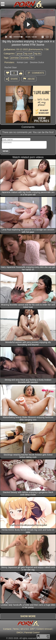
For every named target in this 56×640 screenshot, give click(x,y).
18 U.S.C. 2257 (27, 629)
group (19, 53)
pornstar (15, 57)
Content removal (44, 629)
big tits (37, 53)
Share (14, 78)
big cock (28, 53)
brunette (25, 57)
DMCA (20, 632)
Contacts (7, 629)
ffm (32, 57)
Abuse (31, 78)
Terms (16, 629)
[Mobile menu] (2, 4)
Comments (38, 72)
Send (5, 151)
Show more (28, 616)
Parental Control (31, 632)
